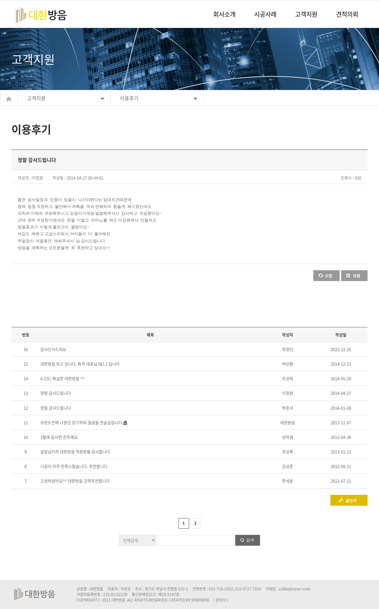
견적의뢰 (347, 14)
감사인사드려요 (53, 349)
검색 (250, 540)
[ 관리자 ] (221, 600)
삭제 (356, 276)
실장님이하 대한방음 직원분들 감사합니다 (75, 452)
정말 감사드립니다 (55, 393)
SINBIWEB (200, 600)
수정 (328, 276)
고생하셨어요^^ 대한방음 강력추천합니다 (75, 481)
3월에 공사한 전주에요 (59, 437)
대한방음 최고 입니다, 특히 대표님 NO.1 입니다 (80, 364)
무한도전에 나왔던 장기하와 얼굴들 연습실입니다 (81, 422)
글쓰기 (351, 500)
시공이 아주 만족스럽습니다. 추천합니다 (74, 466)
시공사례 (265, 14)
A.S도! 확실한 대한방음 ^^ (62, 378)
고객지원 (306, 14)
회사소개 (224, 14)
